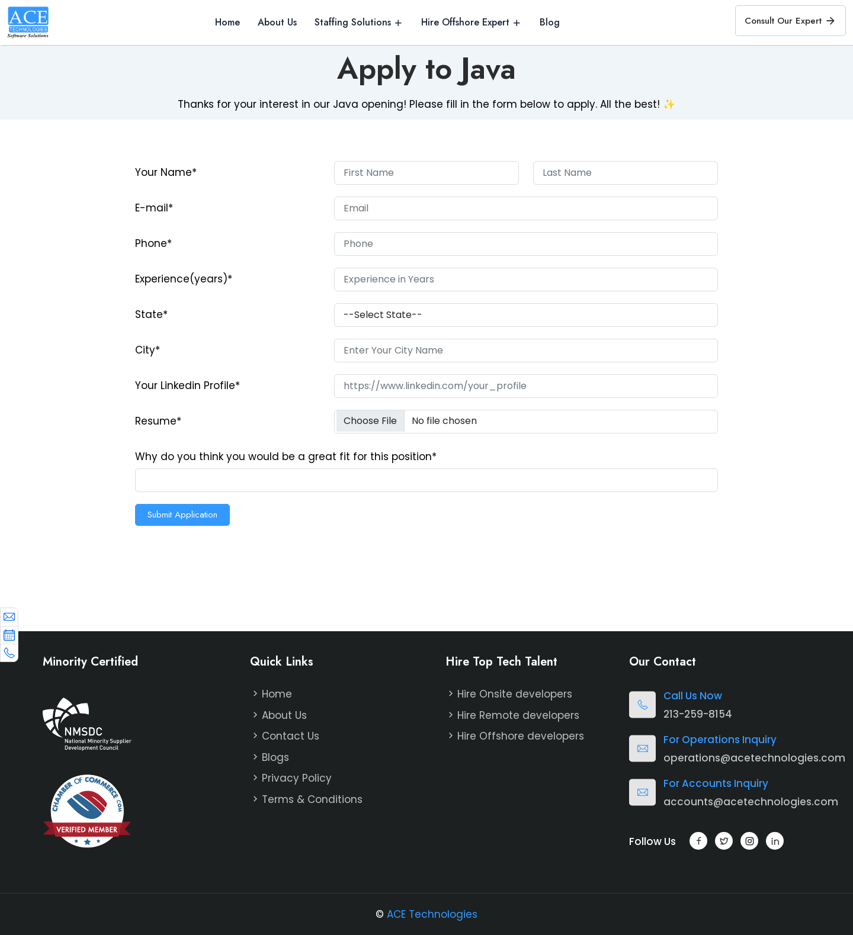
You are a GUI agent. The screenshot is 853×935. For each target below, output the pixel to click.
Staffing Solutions (353, 22)
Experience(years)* (183, 279)
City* (147, 350)
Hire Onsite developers (514, 694)
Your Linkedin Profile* (187, 385)
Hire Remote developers (518, 715)
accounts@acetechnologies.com (750, 802)
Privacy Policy (297, 778)
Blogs (275, 757)
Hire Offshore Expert (465, 22)
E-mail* (154, 208)
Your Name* (166, 172)
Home (227, 22)
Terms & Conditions (312, 799)
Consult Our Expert (790, 21)
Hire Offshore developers (520, 736)
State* (151, 314)
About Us (277, 22)
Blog (550, 22)
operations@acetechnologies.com (754, 758)
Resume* (158, 421)
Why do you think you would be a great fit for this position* (286, 456)
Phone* (153, 243)
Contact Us (290, 736)
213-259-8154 (697, 714)
